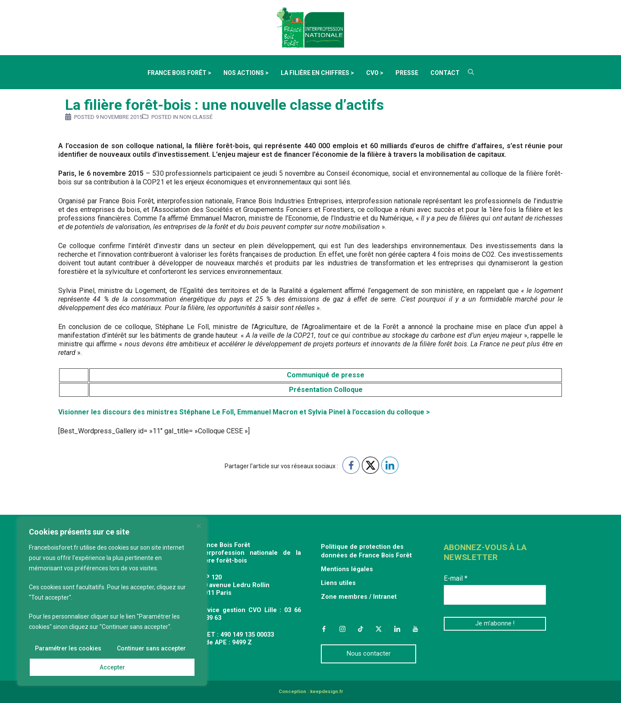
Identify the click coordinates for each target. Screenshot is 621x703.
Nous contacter (369, 653)
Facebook (324, 629)
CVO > (374, 72)
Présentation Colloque (326, 390)
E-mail (455, 578)
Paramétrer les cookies (68, 648)
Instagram (342, 629)
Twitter (379, 629)
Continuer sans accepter (151, 648)
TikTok (361, 629)
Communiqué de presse (325, 375)
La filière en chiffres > (317, 72)
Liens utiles (338, 583)
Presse (406, 72)
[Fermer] (199, 526)
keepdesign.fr (326, 691)
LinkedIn (397, 629)
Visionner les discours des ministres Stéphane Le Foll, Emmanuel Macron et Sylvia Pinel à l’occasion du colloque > (244, 412)
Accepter (112, 667)
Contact (445, 72)
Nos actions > (246, 72)
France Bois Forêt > (179, 72)
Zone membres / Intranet (359, 596)
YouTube (415, 629)
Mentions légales (347, 569)
